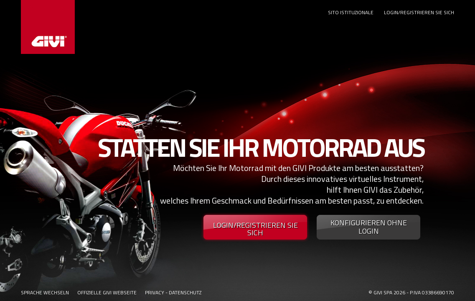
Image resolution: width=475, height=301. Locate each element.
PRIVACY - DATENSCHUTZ (173, 292)
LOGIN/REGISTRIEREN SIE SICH (419, 12)
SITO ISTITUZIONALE (350, 12)
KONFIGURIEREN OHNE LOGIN (368, 227)
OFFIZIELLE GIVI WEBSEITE (107, 292)
